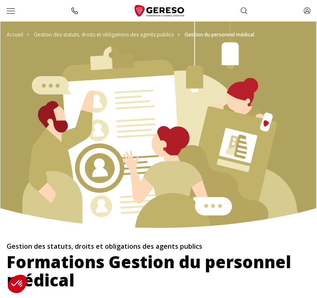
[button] (17, 284)
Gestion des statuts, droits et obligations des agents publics (104, 34)
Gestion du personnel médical (219, 34)
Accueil (15, 34)
